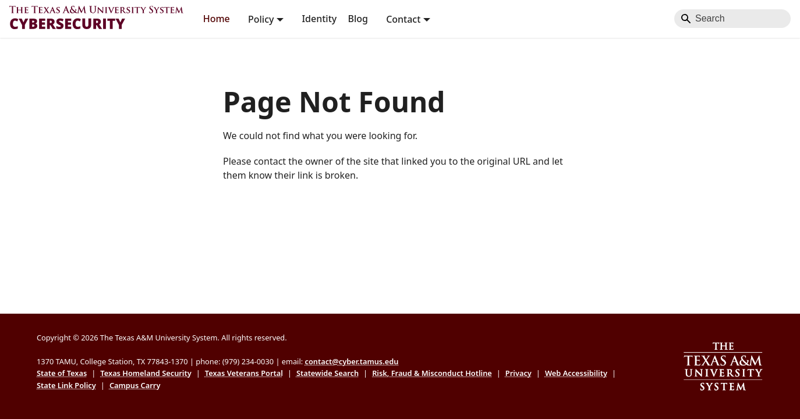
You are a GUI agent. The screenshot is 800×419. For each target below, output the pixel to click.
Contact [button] (403, 18)
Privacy (518, 373)
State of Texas (62, 373)
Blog (357, 18)
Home (216, 18)
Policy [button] (261, 18)
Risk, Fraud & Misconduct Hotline (432, 373)
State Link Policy (66, 385)
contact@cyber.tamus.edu (351, 361)
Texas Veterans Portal (244, 373)
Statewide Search (327, 373)
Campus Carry (135, 385)
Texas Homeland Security (145, 373)
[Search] (732, 18)
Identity (319, 18)
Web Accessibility (576, 373)
